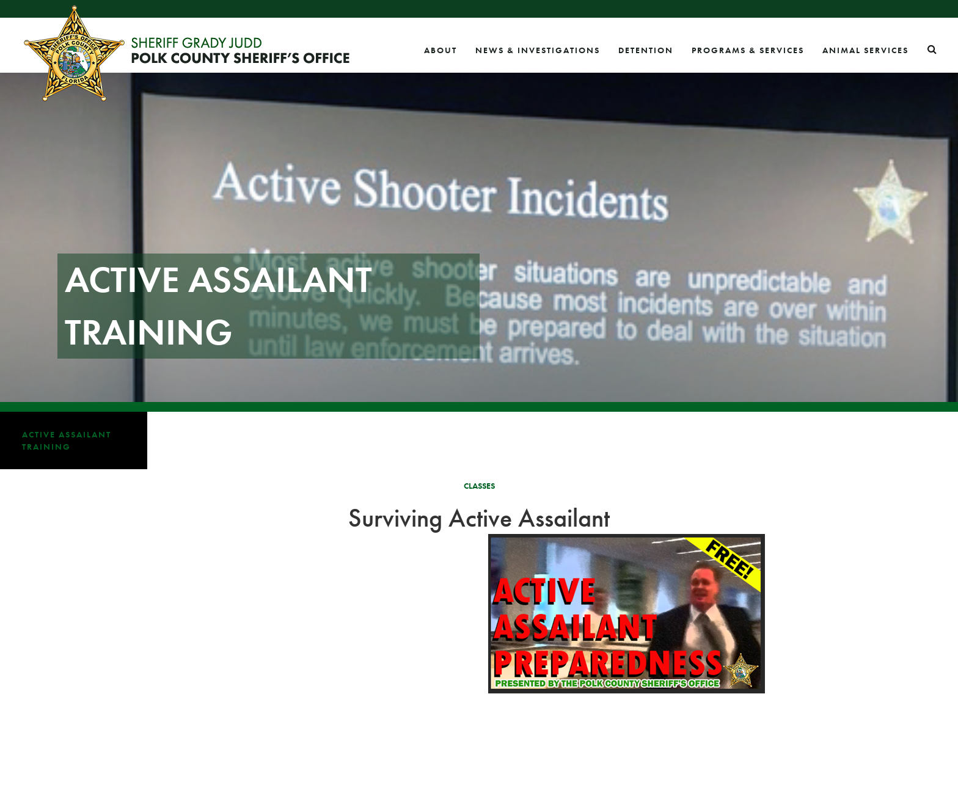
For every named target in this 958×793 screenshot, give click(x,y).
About (440, 50)
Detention (645, 50)
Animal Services (865, 50)
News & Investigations (537, 50)
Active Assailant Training (66, 440)
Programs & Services (748, 50)
